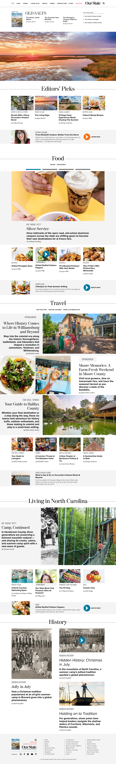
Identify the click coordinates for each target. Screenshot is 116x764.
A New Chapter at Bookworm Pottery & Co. (68, 458)
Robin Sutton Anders (88, 393)
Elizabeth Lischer (33, 353)
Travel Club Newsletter (71, 309)
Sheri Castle (89, 274)
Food (18, 3)
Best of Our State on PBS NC (73, 746)
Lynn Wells (88, 118)
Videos (44, 3)
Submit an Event (91, 744)
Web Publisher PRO (71, 759)
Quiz (85, 585)
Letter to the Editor (92, 746)
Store (71, 3)
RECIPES (52, 164)
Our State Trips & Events (72, 742)
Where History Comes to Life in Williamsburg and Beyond (21, 327)
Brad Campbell (18, 703)
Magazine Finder (70, 748)
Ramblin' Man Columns (68, 585)
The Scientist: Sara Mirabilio (52, 18)
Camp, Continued (16, 527)
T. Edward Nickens (67, 591)
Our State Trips (41, 309)
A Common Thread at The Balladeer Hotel (45, 457)
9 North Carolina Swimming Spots (19, 589)
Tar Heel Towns (31, 399)
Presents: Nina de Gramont (44, 590)
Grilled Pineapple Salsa (22, 266)
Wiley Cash (41, 596)
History (58, 622)
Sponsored (40, 262)
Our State (43, 759)
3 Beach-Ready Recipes (93, 115)
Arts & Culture (65, 453)
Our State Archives (49, 754)
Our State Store (70, 740)
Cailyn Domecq (18, 123)
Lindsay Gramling (34, 241)
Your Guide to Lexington (92, 19)
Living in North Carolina (58, 501)
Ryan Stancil (31, 22)
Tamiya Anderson (66, 123)
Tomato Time (89, 588)
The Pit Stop (64, 588)
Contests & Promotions (72, 744)
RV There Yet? (34, 224)
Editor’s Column (41, 132)
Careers (68, 754)
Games (52, 3)
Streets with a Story (19, 112)
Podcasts (47, 742)
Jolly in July (21, 686)
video (37, 604)
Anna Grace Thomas (68, 464)
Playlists (47, 746)
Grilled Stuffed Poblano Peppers (46, 266)
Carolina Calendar (54, 309)
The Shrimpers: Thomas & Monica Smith (70, 19)
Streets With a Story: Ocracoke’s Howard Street (20, 117)
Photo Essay (40, 112)
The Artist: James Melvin (33, 18)
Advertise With (93, 740)
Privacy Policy (90, 754)
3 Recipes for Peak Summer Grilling (51, 286)
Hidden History (19, 682)
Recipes (15, 263)
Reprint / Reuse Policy (93, 752)
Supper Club (87, 112)
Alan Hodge (89, 591)
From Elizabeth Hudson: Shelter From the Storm (57, 135)
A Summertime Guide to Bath (92, 457)
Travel (25, 3)
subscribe (78, 3)
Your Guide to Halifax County (93, 22)
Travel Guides (64, 112)
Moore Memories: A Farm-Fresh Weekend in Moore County (96, 369)
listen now (95, 137)
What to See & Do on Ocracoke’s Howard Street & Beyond (57, 476)
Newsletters (62, 3)
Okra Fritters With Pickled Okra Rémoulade (91, 268)
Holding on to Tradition (78, 713)
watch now (95, 287)
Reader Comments (92, 748)
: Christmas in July (80, 662)
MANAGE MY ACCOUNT (30, 744)
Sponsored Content (50, 748)
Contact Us (69, 752)
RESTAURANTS (61, 164)
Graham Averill (9, 549)
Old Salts (35, 13)
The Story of (72, 750)
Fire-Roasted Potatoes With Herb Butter (69, 267)
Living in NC (35, 3)
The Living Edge (42, 115)
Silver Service (38, 229)
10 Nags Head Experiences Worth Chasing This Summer (68, 117)
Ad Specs (89, 742)
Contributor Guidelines (93, 750)
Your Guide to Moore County (93, 16)
